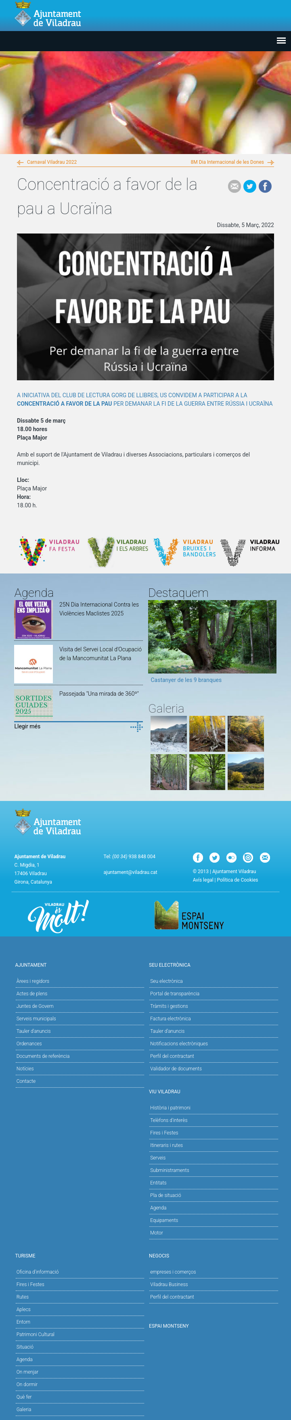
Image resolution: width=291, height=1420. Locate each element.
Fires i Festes (164, 1133)
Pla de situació (165, 1195)
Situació (25, 1347)
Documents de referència (43, 1056)
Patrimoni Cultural (35, 1334)
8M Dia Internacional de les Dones (227, 162)
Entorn (24, 1322)
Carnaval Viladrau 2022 (52, 162)
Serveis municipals (36, 1019)
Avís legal (203, 880)
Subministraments (169, 1170)
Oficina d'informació (38, 1272)
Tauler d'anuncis (34, 1031)
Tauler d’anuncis (167, 1031)
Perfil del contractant (172, 1056)
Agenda (158, 1208)
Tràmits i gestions (169, 1006)
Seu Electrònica (212, 964)
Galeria (24, 1409)
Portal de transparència (174, 994)
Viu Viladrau (212, 1091)
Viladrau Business (169, 1284)
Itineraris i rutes (166, 1145)
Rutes (23, 1297)
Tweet (249, 186)
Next (270, 644)
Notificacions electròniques (179, 1044)
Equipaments (164, 1220)
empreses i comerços (173, 1272)
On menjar (27, 1372)
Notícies (25, 1069)
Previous (154, 644)
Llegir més (27, 726)
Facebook (265, 186)
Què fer (24, 1397)
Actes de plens (32, 994)
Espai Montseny (169, 1326)
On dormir (27, 1384)
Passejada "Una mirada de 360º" (99, 693)
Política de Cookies (237, 880)
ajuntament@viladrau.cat (130, 872)
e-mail (234, 186)
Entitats (158, 1183)
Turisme (78, 1255)
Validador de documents (176, 1069)
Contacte (26, 1081)
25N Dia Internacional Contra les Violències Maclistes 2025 (99, 609)
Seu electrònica (166, 981)
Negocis (212, 1255)
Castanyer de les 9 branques (186, 680)
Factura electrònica (170, 1019)
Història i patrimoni (170, 1108)
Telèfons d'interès (168, 1120)
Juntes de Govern (35, 1006)
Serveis (157, 1158)
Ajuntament (78, 964)
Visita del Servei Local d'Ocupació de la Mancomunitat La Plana (100, 653)
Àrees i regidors (33, 981)
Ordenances (29, 1044)
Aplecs (24, 1309)
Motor (156, 1233)
